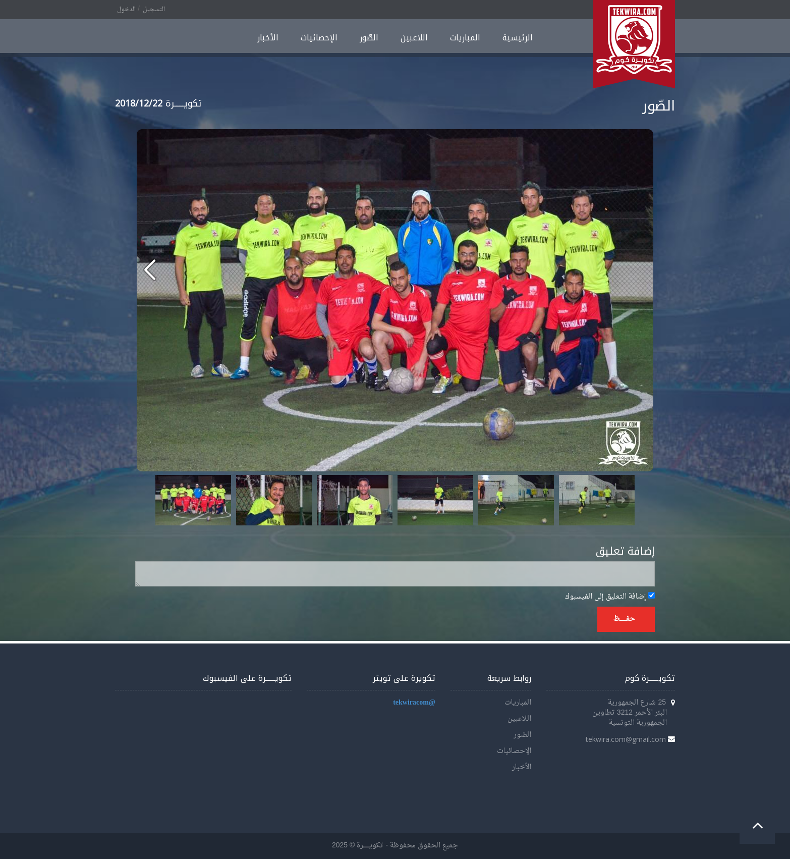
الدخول (126, 9)
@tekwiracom (414, 703)
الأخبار (267, 37)
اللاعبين (414, 37)
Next (621, 500)
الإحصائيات (319, 37)
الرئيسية (517, 37)
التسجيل (154, 9)
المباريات (465, 37)
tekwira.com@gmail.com (626, 739)
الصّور (369, 37)
